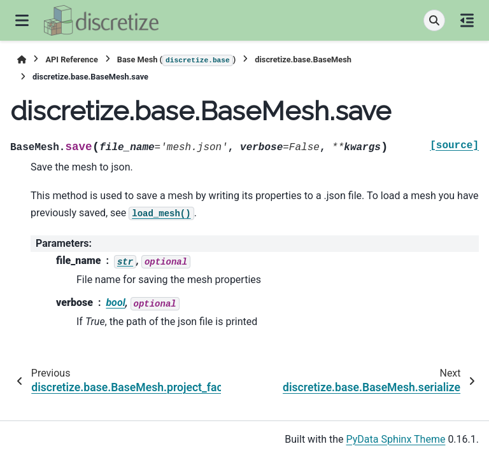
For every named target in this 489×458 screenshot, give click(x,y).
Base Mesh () (176, 60)
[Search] (434, 20)
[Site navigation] (22, 20)
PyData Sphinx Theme (396, 439)
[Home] (21, 59)
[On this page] (467, 20)
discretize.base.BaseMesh (303, 59)
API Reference (71, 59)
